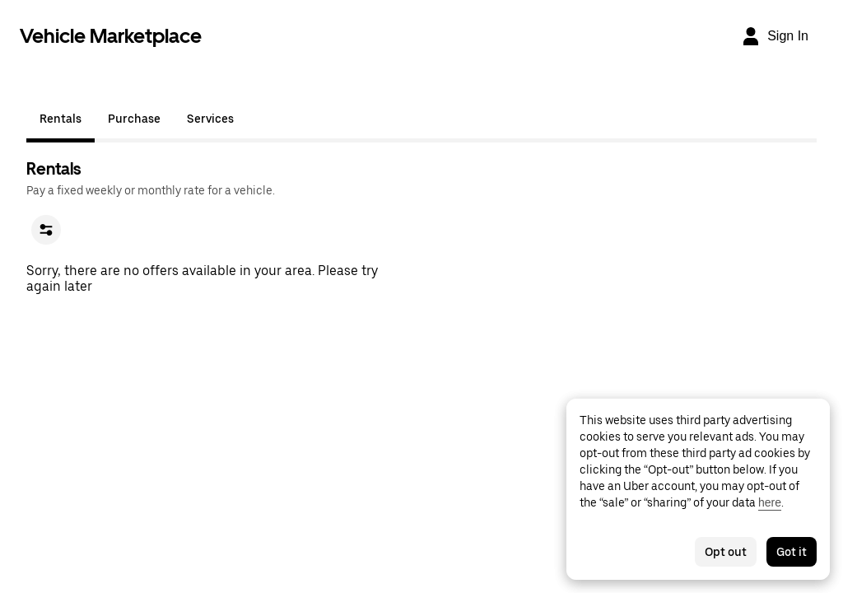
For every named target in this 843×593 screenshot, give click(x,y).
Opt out (726, 551)
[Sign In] (774, 36)
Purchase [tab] (134, 118)
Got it (791, 551)
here (769, 502)
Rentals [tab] (61, 118)
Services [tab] (210, 118)
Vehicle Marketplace (111, 36)
